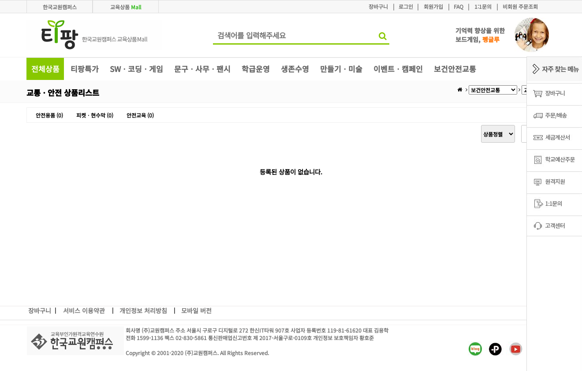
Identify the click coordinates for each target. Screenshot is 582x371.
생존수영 (295, 68)
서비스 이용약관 (84, 310)
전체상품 (45, 68)
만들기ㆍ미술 (341, 68)
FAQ (458, 6)
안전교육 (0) (140, 115)
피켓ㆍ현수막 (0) (94, 115)
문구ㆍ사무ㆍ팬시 (202, 68)
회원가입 (433, 6)
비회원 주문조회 (520, 6)
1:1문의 (483, 6)
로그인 (406, 6)
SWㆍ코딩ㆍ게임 (136, 68)
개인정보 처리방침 (143, 310)
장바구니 (378, 6)
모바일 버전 (196, 310)
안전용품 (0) (49, 115)
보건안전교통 (455, 68)
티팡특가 (85, 68)
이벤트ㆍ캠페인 (398, 68)
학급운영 (256, 68)
